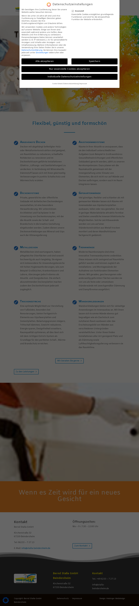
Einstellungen (42, 53)
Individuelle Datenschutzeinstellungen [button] (69, 76)
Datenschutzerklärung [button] (71, 84)
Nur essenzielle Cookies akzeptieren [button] (69, 69)
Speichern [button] (94, 61)
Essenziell (78, 11)
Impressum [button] (83, 84)
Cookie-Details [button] (57, 84)
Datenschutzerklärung (31, 50)
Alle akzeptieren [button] (44, 61)
